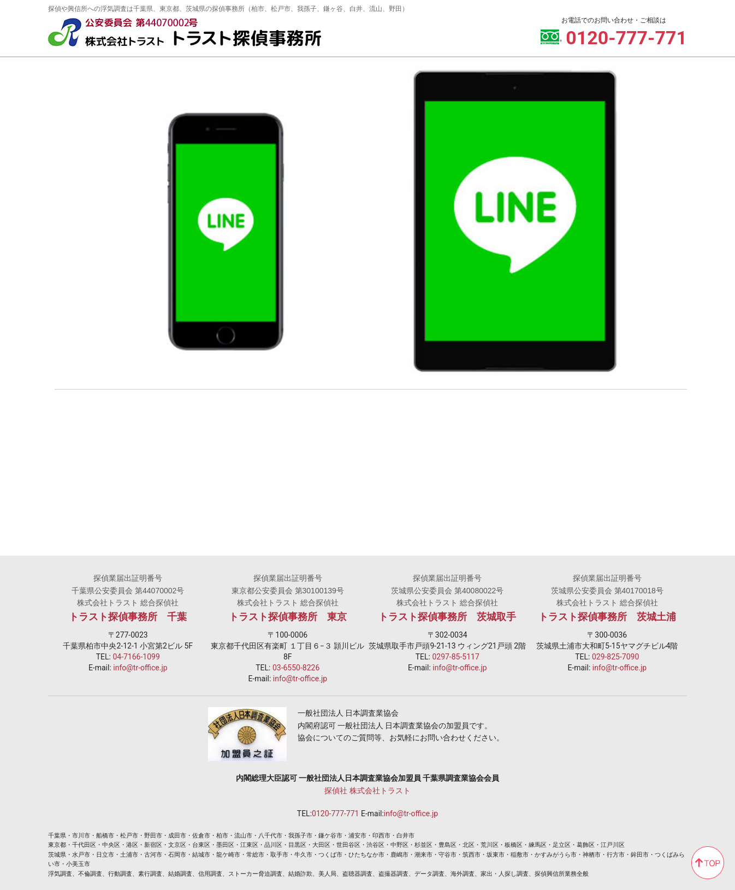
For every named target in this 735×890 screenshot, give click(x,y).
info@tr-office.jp (140, 667)
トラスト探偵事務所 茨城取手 (447, 616)
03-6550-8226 (295, 667)
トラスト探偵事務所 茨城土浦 (607, 616)
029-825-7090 (615, 656)
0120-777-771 (335, 813)
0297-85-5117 (455, 656)
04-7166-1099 (135, 656)
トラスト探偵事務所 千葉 (128, 616)
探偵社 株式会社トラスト (367, 790)
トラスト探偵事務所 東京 (288, 616)
